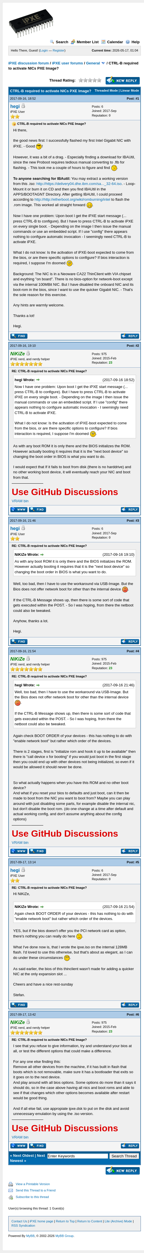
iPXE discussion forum (28, 63)
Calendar (112, 42)
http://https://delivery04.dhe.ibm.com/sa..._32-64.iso (79, 184)
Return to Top (65, 1221)
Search (59, 42)
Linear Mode (130, 90)
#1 (137, 98)
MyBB (30, 1236)
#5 (137, 862)
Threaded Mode (106, 90)
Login (44, 50)
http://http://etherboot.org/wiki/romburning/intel (72, 199)
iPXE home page (41, 1221)
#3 (137, 520)
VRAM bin (20, 501)
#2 (137, 345)
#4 (137, 651)
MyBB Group (65, 1236)
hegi (15, 106)
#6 (137, 1014)
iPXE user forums (67, 63)
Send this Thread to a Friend (36, 1190)
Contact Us (19, 1221)
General (93, 63)
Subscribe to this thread (32, 1197)
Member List (85, 42)
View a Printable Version (33, 1184)
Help (132, 42)
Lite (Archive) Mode (118, 1221)
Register (58, 50)
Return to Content (89, 1221)
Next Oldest (23, 1155)
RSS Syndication (23, 1225)
